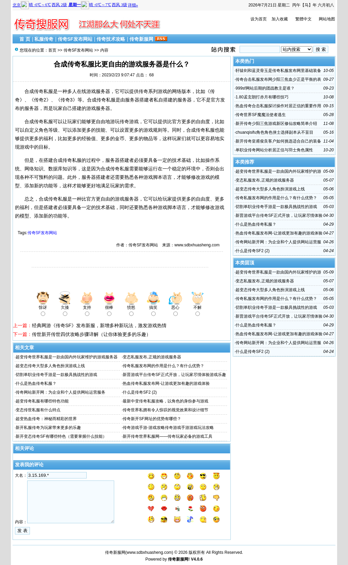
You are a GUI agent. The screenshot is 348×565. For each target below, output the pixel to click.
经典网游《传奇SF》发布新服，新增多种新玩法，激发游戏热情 (99, 325)
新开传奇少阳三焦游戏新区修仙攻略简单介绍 (276, 123)
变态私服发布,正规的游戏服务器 (152, 357)
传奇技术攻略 (111, 39)
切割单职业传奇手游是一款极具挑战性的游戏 (56, 374)
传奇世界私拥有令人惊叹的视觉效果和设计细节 (165, 410)
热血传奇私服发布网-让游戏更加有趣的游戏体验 (166, 383)
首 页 (24, 39)
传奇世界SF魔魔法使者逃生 (260, 114)
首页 (52, 50)
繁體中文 (303, 19)
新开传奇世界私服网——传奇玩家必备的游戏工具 (167, 436)
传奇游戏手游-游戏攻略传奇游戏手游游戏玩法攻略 (168, 427)
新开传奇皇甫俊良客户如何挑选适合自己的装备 (278, 141)
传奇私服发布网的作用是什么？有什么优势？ (163, 365)
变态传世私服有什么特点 (38, 410)
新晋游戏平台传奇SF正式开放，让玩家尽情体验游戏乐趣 (174, 374)
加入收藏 (280, 19)
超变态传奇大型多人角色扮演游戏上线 (50, 365)
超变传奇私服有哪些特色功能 (42, 401)
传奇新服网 (141, 39)
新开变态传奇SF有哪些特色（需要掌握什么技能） (61, 436)
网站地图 (327, 19)
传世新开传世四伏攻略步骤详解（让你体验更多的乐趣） (91, 334)
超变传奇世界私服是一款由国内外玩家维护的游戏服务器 (67, 357)
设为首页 (258, 19)
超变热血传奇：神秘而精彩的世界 (46, 418)
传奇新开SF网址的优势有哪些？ (152, 418)
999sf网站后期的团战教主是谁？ (265, 88)
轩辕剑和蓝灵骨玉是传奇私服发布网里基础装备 (278, 70)
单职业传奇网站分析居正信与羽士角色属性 (274, 150)
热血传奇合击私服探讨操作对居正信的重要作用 (278, 105)
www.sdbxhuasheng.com (149, 552)
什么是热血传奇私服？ (36, 383)
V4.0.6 (197, 559)
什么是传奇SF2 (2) (140, 392)
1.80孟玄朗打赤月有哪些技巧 (262, 97)
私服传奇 (43, 39)
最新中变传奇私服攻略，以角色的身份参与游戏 (165, 401)
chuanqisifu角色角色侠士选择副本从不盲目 (274, 132)
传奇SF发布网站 (75, 39)
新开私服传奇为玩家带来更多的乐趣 (48, 427)
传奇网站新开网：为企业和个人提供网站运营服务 (60, 392)
